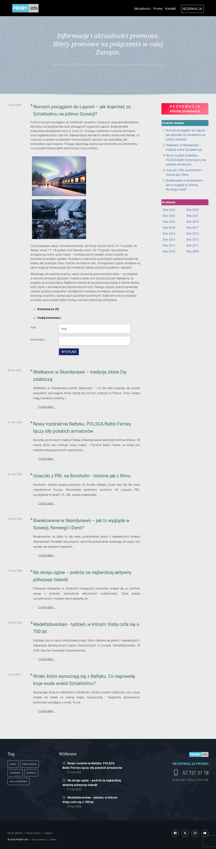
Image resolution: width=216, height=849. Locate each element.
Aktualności (142, 8)
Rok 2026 (169, 210)
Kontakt (170, 8)
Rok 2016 (169, 233)
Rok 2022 (169, 216)
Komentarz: (37, 339)
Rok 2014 (169, 239)
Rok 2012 (169, 245)
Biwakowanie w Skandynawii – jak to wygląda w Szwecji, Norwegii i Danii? (185, 185)
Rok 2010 (169, 251)
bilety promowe (29, 764)
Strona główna (15, 833)
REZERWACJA (192, 9)
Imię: (33, 327)
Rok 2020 (169, 221)
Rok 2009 (192, 251)
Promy (157, 8)
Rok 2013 (192, 239)
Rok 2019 (192, 221)
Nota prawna (39, 839)
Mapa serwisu (33, 833)
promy (13, 764)
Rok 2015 (192, 233)
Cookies (53, 839)
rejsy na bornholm (18, 781)
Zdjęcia (48, 833)
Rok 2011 (192, 245)
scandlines (15, 773)
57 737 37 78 (195, 773)
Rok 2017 (192, 227)
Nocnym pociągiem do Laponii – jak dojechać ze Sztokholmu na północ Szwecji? (186, 135)
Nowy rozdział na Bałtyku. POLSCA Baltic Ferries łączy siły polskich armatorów (186, 160)
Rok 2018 (169, 227)
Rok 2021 (192, 216)
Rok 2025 (192, 210)
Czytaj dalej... (46, 407)
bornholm (31, 773)
